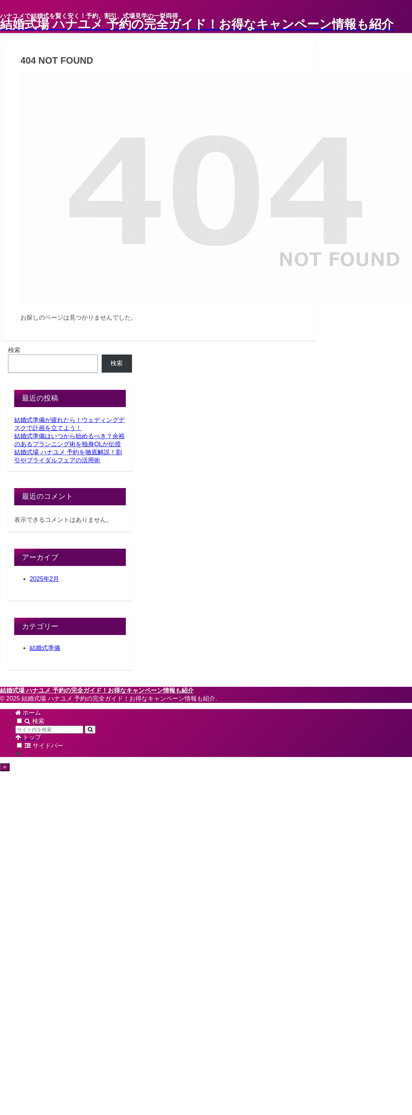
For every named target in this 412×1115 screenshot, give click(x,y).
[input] (49, 730)
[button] (90, 730)
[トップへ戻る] (5, 767)
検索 (14, 350)
